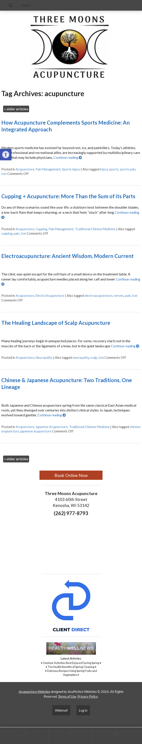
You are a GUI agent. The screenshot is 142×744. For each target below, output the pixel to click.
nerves (119, 295)
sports (113, 169)
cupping (6, 233)
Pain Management (48, 169)
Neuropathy (44, 357)
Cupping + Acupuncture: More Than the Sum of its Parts (68, 196)
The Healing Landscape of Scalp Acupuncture (55, 323)
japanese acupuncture (36, 431)
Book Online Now (71, 475)
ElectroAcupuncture (50, 295)
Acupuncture (25, 169)
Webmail (61, 710)
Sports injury (71, 169)
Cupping (41, 229)
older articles (16, 109)
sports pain (128, 169)
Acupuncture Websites (34, 691)
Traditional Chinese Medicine (95, 229)
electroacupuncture (98, 295)
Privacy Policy (87, 696)
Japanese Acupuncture (52, 427)
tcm (4, 174)
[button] (5, 154)
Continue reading (68, 157)
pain (16, 233)
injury (104, 169)
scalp (93, 357)
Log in (83, 710)
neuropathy (81, 357)
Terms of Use (67, 696)
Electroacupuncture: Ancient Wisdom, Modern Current (67, 256)
